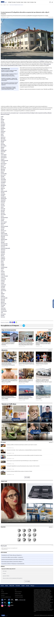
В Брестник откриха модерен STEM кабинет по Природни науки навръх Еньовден (43, 343)
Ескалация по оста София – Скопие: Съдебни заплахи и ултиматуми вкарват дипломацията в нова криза (24, 450)
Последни (3, 442)
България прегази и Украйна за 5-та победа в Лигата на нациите (43, 363)
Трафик (23, 585)
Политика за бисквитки (19, 597)
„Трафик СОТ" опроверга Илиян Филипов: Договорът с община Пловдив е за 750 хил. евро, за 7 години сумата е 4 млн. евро (44, 381)
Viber (12, 322)
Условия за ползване (4, 593)
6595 (24, 346)
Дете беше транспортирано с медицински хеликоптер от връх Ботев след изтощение (25, 397)
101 (13, 463)
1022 (41, 346)
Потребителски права (19, 595)
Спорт (28, 2)
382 (13, 474)
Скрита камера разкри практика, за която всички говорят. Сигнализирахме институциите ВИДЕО (9, 364)
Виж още (27, 477)
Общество (11, 585)
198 (13, 469)
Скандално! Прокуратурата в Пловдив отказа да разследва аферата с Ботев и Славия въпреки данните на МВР (40, 419)
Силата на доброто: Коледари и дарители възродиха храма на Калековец (8, 343)
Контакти (3, 595)
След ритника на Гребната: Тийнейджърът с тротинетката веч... (13, 563)
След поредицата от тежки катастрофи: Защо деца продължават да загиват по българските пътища (24, 455)
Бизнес (22, 2)
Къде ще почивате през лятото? (8, 568)
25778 (7, 421)
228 (13, 458)
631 (6, 346)
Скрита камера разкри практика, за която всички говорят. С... (12, 561)
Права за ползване (18, 593)
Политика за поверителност (6, 597)
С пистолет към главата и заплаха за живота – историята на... (12, 557)
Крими (25, 2)
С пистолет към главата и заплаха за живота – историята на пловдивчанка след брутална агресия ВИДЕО (39, 437)
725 (41, 365)
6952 (24, 383)
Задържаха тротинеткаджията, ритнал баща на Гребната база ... (12, 559)
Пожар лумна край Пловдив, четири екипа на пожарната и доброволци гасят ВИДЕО (43, 397)
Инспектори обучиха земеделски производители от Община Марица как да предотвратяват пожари (26, 343)
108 (13, 453)
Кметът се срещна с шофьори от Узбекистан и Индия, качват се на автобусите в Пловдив (26, 381)
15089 (41, 400)
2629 (24, 400)
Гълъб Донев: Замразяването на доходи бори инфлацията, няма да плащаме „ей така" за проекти (23, 466)
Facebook (10, 322)
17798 (7, 400)
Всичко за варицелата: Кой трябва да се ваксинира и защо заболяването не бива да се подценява (9, 381)
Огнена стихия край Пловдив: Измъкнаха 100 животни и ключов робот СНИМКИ (9, 397)
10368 (7, 522)
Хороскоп (3, 527)
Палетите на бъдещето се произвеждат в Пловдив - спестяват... (14, 521)
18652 (33, 421)
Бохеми (27, 585)
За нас (2, 589)
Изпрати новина (53, 303)
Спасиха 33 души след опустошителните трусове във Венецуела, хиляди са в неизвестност (22, 460)
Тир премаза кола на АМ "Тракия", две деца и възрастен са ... (11, 555)
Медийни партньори (18, 591)
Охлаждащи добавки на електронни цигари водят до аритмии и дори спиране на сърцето (22, 444)
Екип (15, 589)
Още (35, 2)
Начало (2, 585)
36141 (7, 366)
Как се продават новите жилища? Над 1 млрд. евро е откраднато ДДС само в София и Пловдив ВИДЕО (13, 419)
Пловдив (9, 2)
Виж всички (50, 350)
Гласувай (27, 581)
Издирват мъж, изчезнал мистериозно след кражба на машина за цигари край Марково (14, 437)
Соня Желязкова (51, 17)
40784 (33, 439)
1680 (7, 383)
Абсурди (32, 585)
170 (24, 365)
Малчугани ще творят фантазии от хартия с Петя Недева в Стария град (26, 363)
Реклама (2, 591)
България (14, 2)
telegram (14, 322)
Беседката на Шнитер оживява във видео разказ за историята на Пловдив (19, 471)
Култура (32, 2)
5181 (41, 383)
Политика (18, 2)
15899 (7, 439)
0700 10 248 (22, 600)
